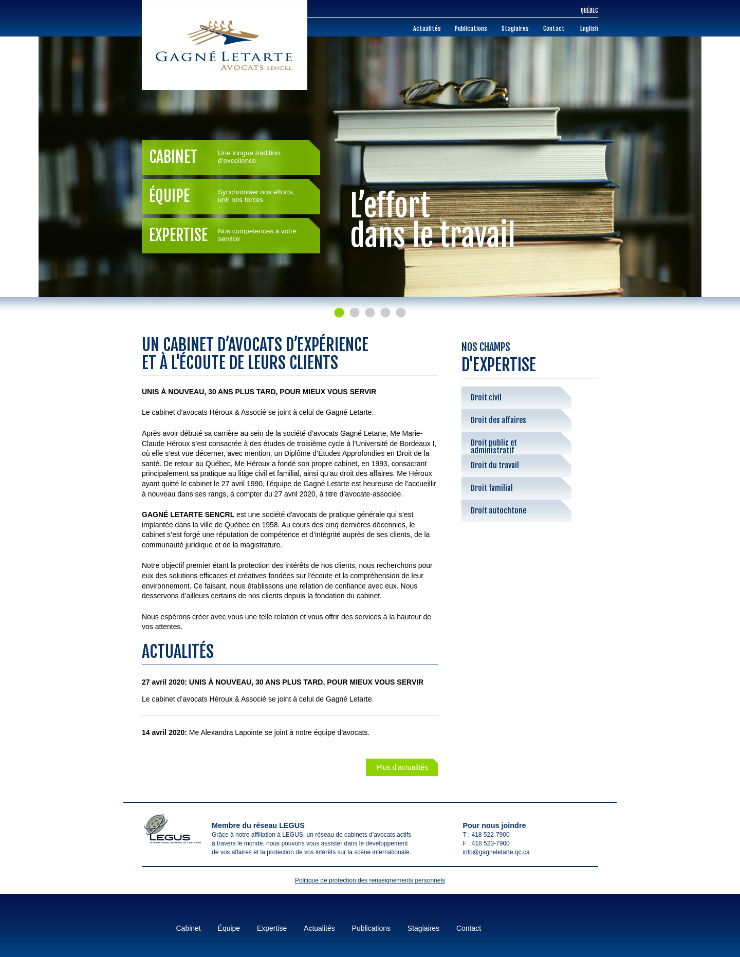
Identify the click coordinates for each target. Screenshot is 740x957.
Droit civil (486, 397)
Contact (554, 28)
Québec (589, 10)
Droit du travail (495, 465)
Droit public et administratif (494, 446)
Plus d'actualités (402, 767)
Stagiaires (515, 28)
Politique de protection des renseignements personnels (370, 880)
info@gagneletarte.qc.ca (495, 852)
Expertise (228, 235)
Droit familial (492, 488)
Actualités (427, 28)
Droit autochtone (498, 511)
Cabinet (228, 157)
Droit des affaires (498, 420)
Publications (471, 28)
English (589, 28)
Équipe (228, 196)
